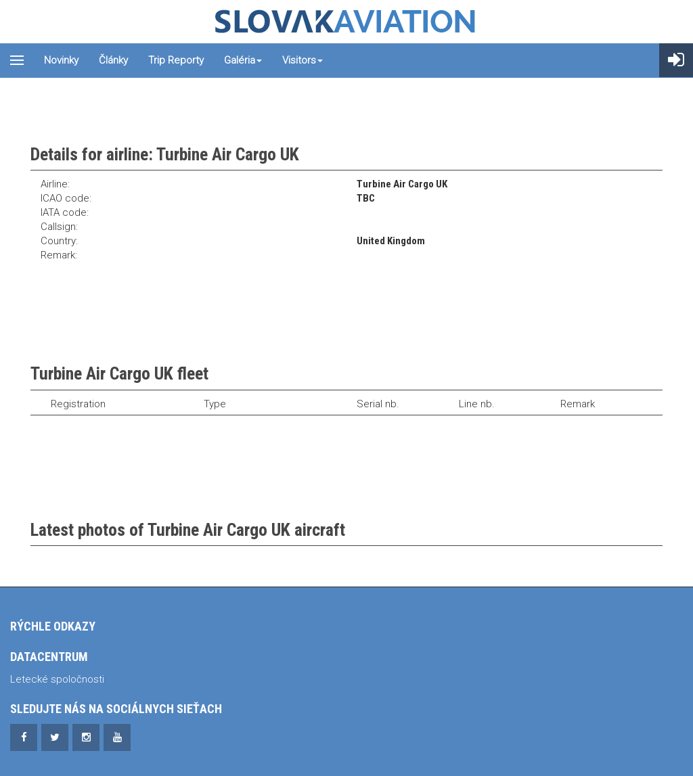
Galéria (243, 60)
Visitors (302, 60)
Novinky (61, 60)
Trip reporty (176, 60)
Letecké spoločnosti (57, 679)
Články (113, 60)
